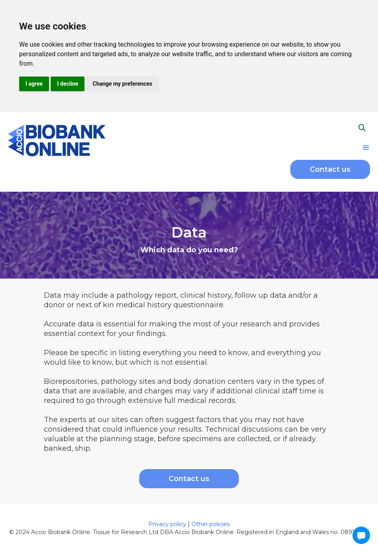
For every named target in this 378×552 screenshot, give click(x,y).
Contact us (330, 169)
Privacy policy (168, 524)
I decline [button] (67, 84)
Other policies (210, 524)
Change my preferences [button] (122, 84)
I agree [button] (34, 84)
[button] (366, 148)
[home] (56, 139)
